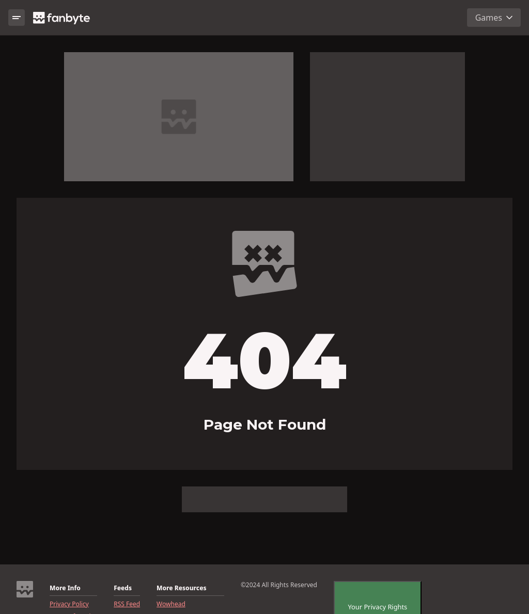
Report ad (387, 57)
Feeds (123, 588)
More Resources (181, 588)
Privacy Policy (69, 604)
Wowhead (171, 604)
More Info (65, 588)
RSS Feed (127, 604)
